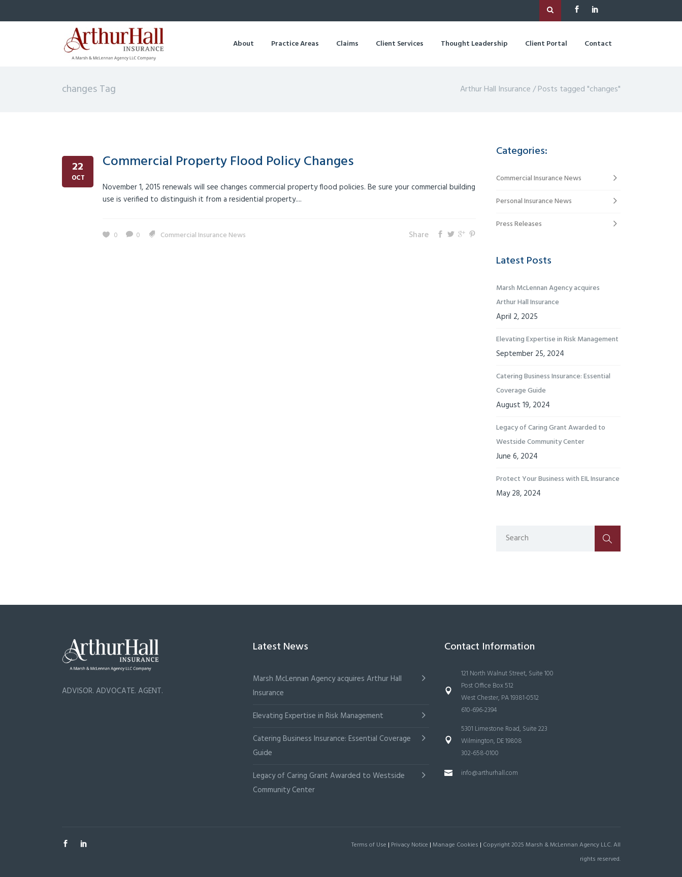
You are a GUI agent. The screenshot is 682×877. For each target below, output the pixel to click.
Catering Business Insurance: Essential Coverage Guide (553, 384)
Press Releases (519, 224)
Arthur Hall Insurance (495, 89)
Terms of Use (368, 845)
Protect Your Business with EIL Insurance (558, 479)
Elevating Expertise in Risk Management (557, 339)
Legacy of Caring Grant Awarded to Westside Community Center (550, 435)
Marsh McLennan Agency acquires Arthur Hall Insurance (548, 295)
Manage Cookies (455, 845)
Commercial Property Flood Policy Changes (228, 161)
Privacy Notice (409, 845)
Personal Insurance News (534, 201)
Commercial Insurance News (203, 235)
